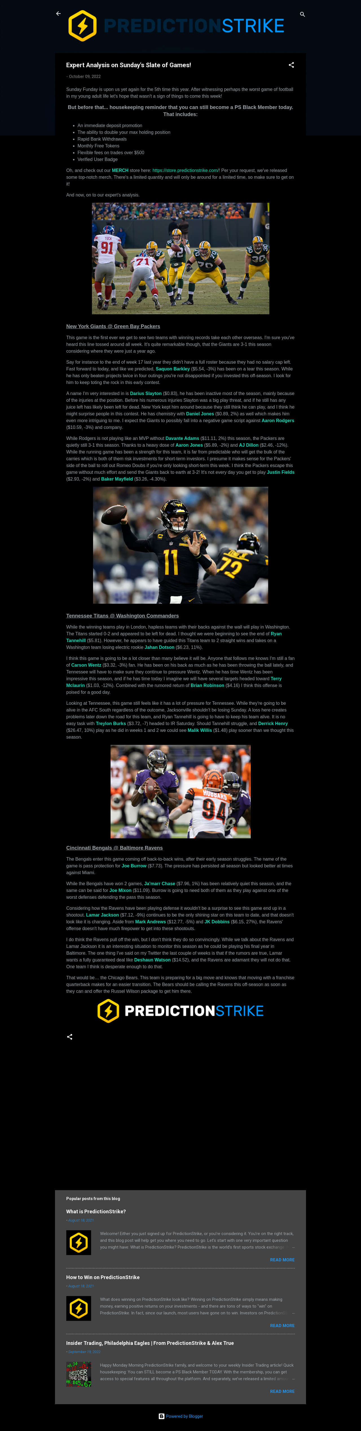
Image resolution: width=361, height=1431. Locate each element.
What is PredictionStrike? (96, 1211)
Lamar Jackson (102, 915)
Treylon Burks (111, 723)
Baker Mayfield (117, 479)
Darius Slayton (146, 393)
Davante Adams (182, 438)
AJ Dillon (248, 445)
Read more (282, 1259)
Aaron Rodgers (278, 420)
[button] (291, 66)
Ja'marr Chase (159, 883)
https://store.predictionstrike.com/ (186, 170)
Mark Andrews (150, 921)
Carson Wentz (86, 665)
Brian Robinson (207, 685)
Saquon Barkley (173, 369)
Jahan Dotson (160, 647)
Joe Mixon (120, 890)
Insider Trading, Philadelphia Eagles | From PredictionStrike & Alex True (150, 1343)
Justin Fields (281, 472)
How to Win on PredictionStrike (103, 1277)
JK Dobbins (217, 921)
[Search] (302, 15)
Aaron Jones (189, 445)
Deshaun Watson (152, 959)
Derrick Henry (273, 723)
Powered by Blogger (180, 1416)
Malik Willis (200, 730)
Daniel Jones (200, 413)
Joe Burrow (134, 865)
